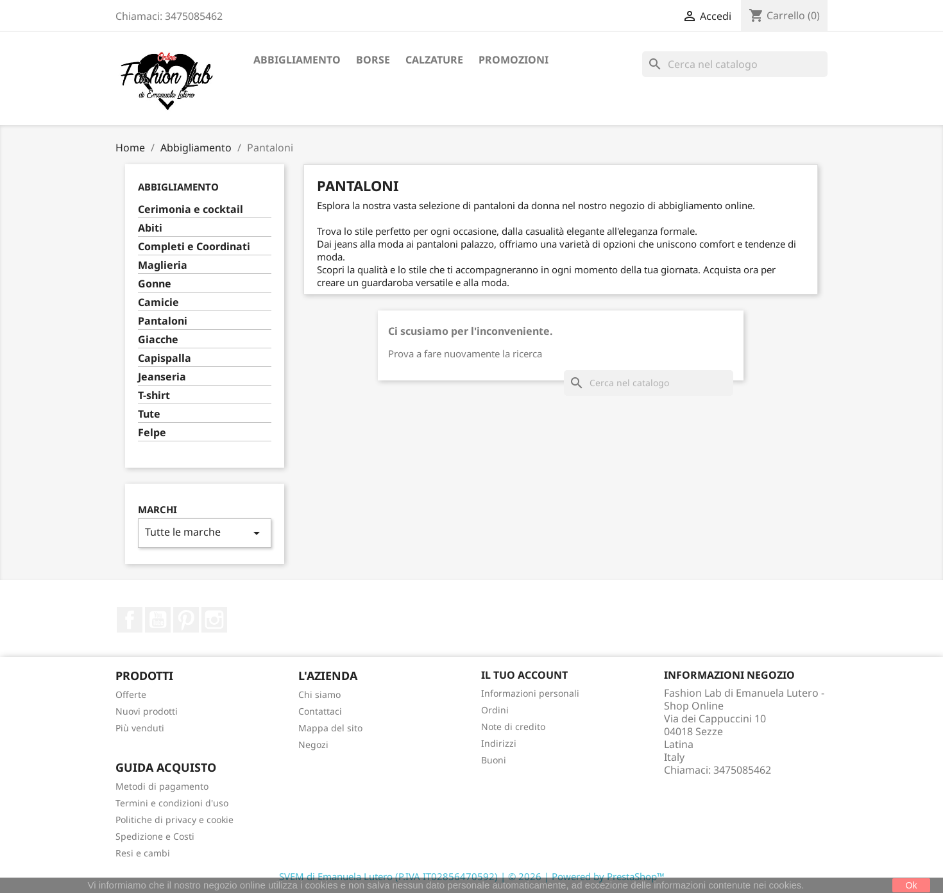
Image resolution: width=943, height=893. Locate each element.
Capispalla (164, 358)
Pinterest (186, 620)
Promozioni (513, 60)
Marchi (157, 509)
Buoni (493, 760)
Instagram (214, 620)
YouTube (158, 620)
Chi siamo (319, 694)
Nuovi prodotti (146, 711)
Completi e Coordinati (194, 246)
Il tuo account (524, 675)
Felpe (152, 432)
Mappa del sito (330, 728)
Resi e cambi (142, 853)
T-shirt (154, 395)
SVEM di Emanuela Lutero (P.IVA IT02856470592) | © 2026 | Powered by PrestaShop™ (472, 876)
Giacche (158, 339)
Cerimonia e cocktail (190, 209)
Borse (373, 60)
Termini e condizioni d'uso (171, 803)
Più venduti (139, 728)
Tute (149, 414)
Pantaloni (162, 321)
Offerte (130, 694)
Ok (911, 885)
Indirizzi (498, 743)
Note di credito (513, 726)
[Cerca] (735, 64)
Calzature (434, 60)
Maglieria (162, 265)
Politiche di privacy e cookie (174, 819)
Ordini (495, 710)
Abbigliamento (297, 60)
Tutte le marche (204, 533)
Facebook (129, 620)
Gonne (154, 284)
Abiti (150, 228)
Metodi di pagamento (161, 786)
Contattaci (320, 711)
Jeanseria (162, 377)
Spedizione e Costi (154, 836)
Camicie (158, 302)
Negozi (313, 744)
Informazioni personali (530, 693)
